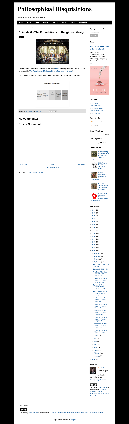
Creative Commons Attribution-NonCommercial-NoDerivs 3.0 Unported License (77, 413)
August (96, 335)
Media (73, 22)
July (95, 338)
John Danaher (104, 368)
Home (21, 22)
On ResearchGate (97, 108)
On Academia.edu (97, 110)
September (97, 262)
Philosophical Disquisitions (54, 9)
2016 (94, 233)
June (95, 341)
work (94, 387)
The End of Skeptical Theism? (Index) (100, 331)
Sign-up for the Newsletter (98, 29)
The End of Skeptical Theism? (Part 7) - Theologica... (100, 273)
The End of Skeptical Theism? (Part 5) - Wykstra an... (100, 299)
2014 (94, 239)
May (95, 344)
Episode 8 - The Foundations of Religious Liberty (99, 286)
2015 (94, 236)
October (96, 259)
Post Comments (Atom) (35, 172)
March (96, 350)
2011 (94, 248)
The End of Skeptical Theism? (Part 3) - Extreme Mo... (100, 312)
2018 (94, 227)
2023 (94, 213)
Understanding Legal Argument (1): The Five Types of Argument (100, 155)
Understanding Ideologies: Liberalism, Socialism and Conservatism (99, 197)
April (95, 347)
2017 (94, 230)
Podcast (46, 22)
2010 (94, 251)
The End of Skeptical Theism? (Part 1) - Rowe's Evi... (100, 325)
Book (29, 22)
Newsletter (83, 22)
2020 (94, 221)
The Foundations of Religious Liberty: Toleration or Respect (51, 71)
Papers (64, 22)
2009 (94, 359)
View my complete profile (98, 380)
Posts (93, 122)
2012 (94, 245)
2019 (94, 224)
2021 (94, 219)
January (96, 356)
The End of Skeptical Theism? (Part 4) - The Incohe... (100, 306)
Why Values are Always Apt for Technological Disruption (103, 186)
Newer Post (23, 164)
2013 (94, 242)
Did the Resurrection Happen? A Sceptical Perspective (99, 176)
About (37, 22)
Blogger (73, 420)
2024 (94, 210)
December (97, 253)
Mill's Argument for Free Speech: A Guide (103, 165)
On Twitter (94, 103)
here (57, 69)
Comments (95, 125)
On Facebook (95, 113)
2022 (94, 216)
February (97, 353)
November (97, 256)
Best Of (55, 22)
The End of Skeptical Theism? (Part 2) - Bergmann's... (100, 319)
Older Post (81, 164)
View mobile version (52, 167)
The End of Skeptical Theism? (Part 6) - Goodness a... (100, 280)
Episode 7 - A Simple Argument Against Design (100, 293)
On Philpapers (96, 105)
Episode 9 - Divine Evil (100, 269)
